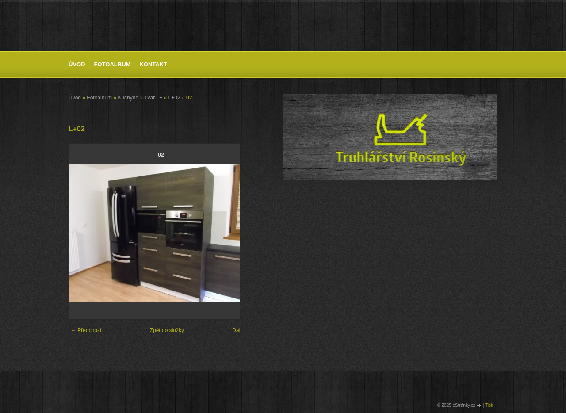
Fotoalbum (112, 64)
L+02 (174, 98)
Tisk (489, 405)
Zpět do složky (167, 330)
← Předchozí (86, 330)
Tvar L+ (153, 98)
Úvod (77, 64)
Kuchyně (128, 98)
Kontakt (153, 64)
